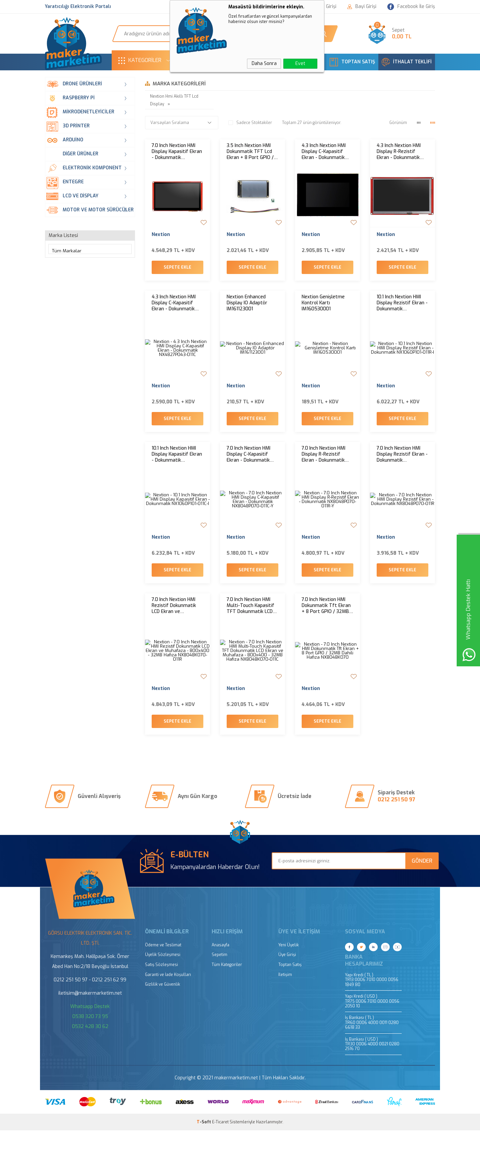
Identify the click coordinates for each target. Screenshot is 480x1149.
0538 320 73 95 (90, 1035)
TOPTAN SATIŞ (352, 62)
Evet (300, 63)
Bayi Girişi (361, 7)
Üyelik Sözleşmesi (162, 973)
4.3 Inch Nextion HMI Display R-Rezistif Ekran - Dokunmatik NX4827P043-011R (399, 152)
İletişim (285, 993)
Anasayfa (220, 963)
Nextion (161, 234)
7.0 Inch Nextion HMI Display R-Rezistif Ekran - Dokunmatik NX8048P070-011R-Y (324, 464)
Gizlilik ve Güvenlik (162, 1003)
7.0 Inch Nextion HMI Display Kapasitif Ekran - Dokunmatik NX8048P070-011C (177, 152)
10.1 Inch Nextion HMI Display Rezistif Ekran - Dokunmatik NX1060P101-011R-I (402, 308)
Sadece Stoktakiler (250, 122)
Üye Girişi (287, 973)
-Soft (204, 1140)
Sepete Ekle (177, 272)
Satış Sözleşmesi (161, 983)
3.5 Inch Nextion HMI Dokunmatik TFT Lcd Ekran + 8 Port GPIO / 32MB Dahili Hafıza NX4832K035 (250, 152)
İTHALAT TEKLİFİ (407, 62)
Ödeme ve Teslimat (163, 963)
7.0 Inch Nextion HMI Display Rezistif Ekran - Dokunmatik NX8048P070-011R (402, 464)
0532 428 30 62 (90, 1045)
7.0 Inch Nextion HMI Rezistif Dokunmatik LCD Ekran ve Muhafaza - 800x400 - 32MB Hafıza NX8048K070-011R (177, 620)
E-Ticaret (220, 1140)
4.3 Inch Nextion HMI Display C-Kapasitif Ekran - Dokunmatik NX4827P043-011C (174, 308)
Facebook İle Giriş (411, 6)
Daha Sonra (264, 63)
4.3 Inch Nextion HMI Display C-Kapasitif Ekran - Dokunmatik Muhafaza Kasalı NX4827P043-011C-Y (324, 152)
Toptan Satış (290, 983)
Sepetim (219, 973)
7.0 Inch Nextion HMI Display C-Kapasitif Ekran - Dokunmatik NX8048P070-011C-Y (249, 464)
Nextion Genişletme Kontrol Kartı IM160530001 (323, 308)
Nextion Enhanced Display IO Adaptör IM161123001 (247, 308)
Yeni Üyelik (288, 963)
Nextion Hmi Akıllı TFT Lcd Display (174, 100)
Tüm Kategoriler (227, 983)
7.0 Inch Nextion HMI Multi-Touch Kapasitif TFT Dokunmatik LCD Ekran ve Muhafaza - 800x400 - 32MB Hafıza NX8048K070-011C (250, 620)
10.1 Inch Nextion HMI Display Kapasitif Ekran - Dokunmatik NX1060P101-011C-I (177, 464)
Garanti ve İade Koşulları (168, 993)
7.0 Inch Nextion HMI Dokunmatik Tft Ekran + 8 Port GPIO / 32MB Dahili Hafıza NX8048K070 (326, 620)
